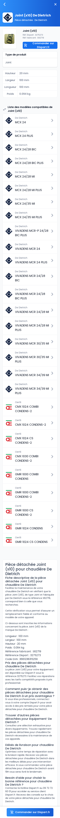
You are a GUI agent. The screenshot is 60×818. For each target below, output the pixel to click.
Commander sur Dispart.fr (39, 45)
